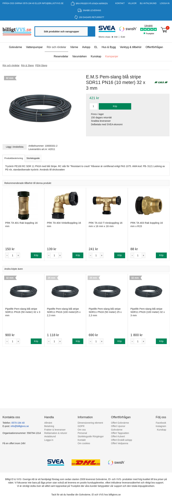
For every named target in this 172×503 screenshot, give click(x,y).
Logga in (164, 3)
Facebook (161, 422)
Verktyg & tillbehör (131, 47)
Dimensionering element (90, 422)
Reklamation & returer (55, 433)
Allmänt (48, 422)
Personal (82, 433)
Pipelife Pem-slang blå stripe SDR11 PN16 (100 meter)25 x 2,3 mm (64, 312)
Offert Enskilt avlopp (121, 440)
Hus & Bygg (109, 47)
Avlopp (86, 47)
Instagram (161, 426)
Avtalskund (50, 436)
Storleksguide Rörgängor (91, 436)
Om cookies (84, 443)
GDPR (81, 426)
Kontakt (120, 3)
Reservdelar (61, 56)
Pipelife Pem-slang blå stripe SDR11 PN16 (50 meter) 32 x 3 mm (22, 312)
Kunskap (96, 56)
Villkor (132, 3)
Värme (74, 47)
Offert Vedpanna (119, 443)
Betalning (49, 426)
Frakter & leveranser (55, 429)
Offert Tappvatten (120, 433)
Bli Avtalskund (148, 3)
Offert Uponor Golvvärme (118, 428)
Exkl (123, 37)
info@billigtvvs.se (52, 3)
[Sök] (91, 31)
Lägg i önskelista (14, 146)
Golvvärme (15, 47)
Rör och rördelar (56, 47)
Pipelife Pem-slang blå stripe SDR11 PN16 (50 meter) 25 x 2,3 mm (105, 312)
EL (96, 47)
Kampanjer (111, 56)
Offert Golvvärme (120, 422)
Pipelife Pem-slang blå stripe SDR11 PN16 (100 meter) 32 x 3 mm (148, 312)
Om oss (82, 429)
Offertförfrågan (154, 47)
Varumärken (79, 56)
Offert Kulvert (118, 436)
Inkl (115, 37)
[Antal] (13, 255)
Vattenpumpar (34, 47)
